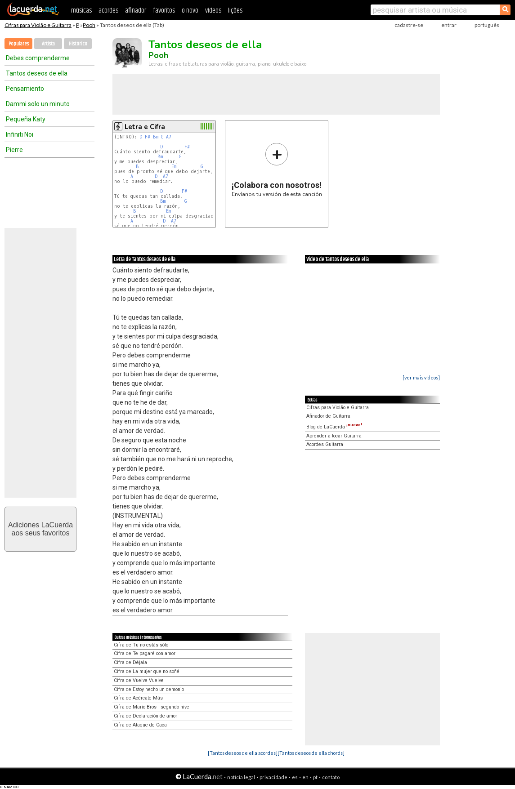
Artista (48, 44)
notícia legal (241, 777)
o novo (190, 10)
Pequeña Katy (25, 119)
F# (147, 137)
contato (331, 777)
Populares (19, 44)
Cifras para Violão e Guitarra (38, 25)
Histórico (78, 44)
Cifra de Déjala (130, 662)
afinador (135, 10)
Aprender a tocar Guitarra (334, 436)
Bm (155, 137)
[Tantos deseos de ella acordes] (243, 753)
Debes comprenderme (38, 58)
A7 (168, 137)
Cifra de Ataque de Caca (140, 725)
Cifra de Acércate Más (138, 698)
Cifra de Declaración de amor (145, 716)
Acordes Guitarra (324, 444)
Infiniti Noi (19, 134)
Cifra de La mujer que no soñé (146, 671)
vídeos (213, 10)
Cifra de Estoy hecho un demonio (149, 689)
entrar (449, 25)
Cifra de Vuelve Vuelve (139, 680)
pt (315, 777)
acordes (108, 10)
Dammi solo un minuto (38, 103)
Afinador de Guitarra (328, 416)
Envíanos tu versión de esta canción (277, 170)
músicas (81, 10)
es (295, 777)
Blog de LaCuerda (334, 427)
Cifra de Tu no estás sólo (141, 645)
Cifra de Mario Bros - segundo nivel (152, 707)
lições (235, 10)
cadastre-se (408, 25)
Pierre (14, 149)
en (305, 777)
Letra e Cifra (145, 126)
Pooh (89, 25)
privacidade (273, 777)
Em (173, 166)
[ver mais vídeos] (421, 377)
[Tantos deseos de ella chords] (311, 753)
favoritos (164, 10)
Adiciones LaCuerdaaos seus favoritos (40, 529)
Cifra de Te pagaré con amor (144, 653)
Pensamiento (25, 88)
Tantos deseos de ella (36, 73)
